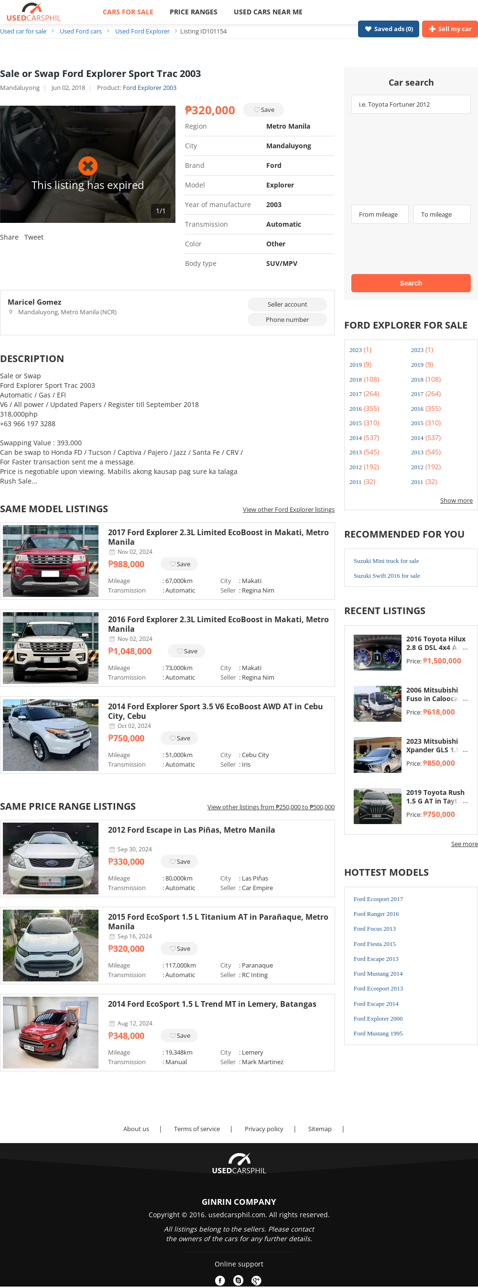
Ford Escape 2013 (376, 958)
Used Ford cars (81, 31)
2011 (355, 481)
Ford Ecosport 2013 (378, 988)
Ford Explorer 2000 (378, 1018)
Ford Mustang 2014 (378, 973)
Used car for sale (23, 31)
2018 (355, 379)
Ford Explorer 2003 (149, 87)
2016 (355, 408)
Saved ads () (388, 28)
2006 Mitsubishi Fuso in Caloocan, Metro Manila (435, 699)
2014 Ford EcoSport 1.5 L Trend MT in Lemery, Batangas (212, 1004)
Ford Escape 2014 (376, 1003)
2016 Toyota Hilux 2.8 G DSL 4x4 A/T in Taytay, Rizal (436, 648)
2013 (355, 452)
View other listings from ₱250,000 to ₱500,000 (271, 807)
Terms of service (197, 1128)
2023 (355, 349)
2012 (355, 467)
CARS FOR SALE (128, 11)
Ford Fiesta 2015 (375, 943)
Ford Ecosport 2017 (378, 899)
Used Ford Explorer (142, 31)
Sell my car (450, 28)
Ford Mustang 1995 (378, 1033)
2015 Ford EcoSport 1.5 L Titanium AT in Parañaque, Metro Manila (218, 922)
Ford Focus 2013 (375, 928)
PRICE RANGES (193, 11)
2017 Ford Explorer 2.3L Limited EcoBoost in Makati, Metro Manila (218, 537)
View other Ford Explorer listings (289, 509)
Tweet (33, 237)
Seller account (287, 304)
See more (464, 843)
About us (136, 1128)
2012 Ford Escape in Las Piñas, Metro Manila (191, 830)
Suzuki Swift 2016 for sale (387, 575)
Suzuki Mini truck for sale (386, 560)
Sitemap (320, 1128)
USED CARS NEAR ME (268, 11)
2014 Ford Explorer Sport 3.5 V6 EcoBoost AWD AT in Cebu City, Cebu (215, 711)
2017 (355, 393)
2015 (355, 423)
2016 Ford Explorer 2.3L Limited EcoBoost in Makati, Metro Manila (218, 624)
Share (9, 237)
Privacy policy (264, 1128)
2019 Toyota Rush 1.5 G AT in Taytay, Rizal (436, 801)
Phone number (287, 319)
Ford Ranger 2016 (376, 913)
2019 (355, 364)
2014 (355, 437)
